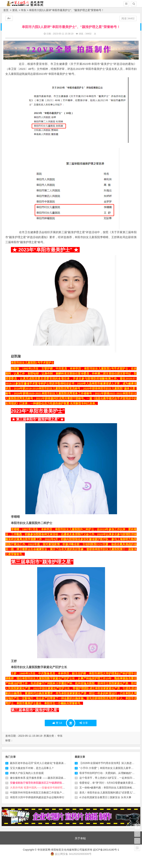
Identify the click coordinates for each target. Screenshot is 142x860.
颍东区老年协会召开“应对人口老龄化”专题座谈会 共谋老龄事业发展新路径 (52, 763)
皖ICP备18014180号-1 (106, 849)
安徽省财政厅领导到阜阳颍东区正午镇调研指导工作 (40, 782)
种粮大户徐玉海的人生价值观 (27, 773)
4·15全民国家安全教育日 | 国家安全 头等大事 (105, 797)
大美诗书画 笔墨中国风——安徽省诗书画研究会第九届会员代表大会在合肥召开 (55, 787)
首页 (6, 10)
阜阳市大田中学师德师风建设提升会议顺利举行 (37, 797)
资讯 (14, 10)
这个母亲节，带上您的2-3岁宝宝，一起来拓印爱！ (108, 777)
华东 (23, 10)
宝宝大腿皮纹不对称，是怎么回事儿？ (32, 768)
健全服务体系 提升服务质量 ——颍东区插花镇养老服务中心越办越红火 (51, 777)
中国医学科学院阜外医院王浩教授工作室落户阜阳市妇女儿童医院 (47, 792)
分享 (84, 722)
